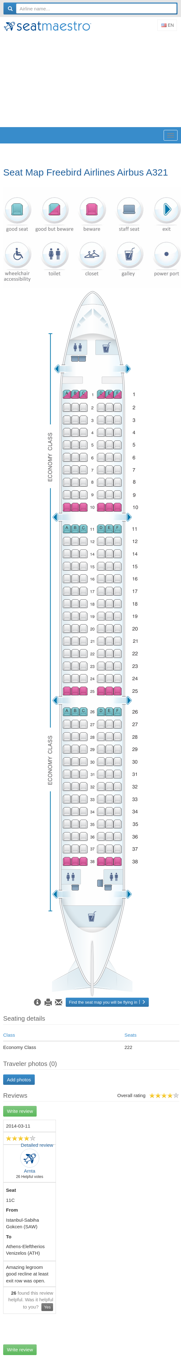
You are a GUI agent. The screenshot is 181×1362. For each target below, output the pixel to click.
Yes (47, 1307)
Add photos (19, 1079)
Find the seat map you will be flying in (107, 1002)
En (167, 25)
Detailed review (37, 1145)
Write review (20, 1111)
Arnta (29, 1171)
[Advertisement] (92, 80)
